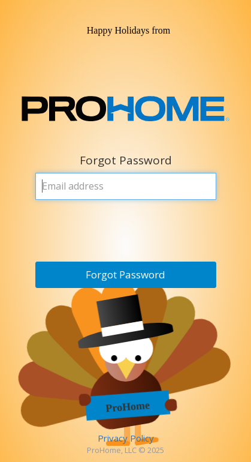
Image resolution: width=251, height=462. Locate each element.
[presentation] (126, 232)
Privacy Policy (126, 438)
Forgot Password (125, 274)
